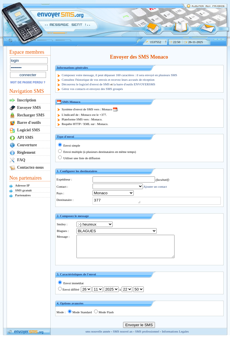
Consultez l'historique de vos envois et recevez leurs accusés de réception (108, 79)
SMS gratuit (23, 190)
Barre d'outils (29, 122)
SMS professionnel (147, 335)
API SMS (25, 137)
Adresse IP (22, 185)
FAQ (21, 160)
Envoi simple (69, 145)
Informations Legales (175, 335)
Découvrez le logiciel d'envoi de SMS (86, 84)
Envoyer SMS (29, 107)
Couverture (27, 145)
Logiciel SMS (28, 130)
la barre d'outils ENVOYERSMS (134, 84)
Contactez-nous (30, 167)
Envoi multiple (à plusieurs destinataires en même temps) (97, 151)
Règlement (26, 152)
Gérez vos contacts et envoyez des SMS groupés (92, 89)
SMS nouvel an (123, 335)
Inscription (26, 100)
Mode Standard (80, 316)
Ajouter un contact (155, 186)
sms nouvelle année (97, 335)
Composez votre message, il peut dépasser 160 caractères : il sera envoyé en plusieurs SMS (119, 75)
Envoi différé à (101, 293)
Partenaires (23, 195)
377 (119, 200)
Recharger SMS (31, 115)
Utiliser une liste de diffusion (79, 158)
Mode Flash (104, 316)
